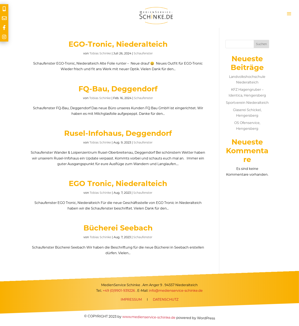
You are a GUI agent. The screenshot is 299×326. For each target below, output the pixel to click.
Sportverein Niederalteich (247, 103)
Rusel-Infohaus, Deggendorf (118, 133)
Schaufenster (143, 53)
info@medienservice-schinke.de (176, 291)
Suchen (261, 44)
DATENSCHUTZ (165, 299)
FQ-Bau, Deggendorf (118, 88)
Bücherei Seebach (118, 227)
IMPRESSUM (131, 299)
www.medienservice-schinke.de (148, 317)
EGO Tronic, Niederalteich (118, 183)
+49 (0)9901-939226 (119, 291)
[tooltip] (4, 8)
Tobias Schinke (100, 53)
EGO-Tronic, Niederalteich (118, 44)
